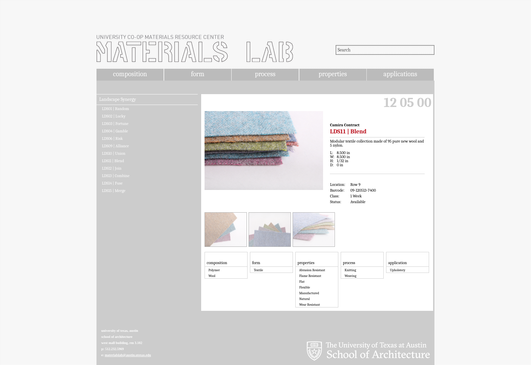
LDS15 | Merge (113, 190)
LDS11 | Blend (113, 160)
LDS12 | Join (111, 168)
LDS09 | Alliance (115, 146)
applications (400, 74)
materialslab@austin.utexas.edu (128, 355)
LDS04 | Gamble (115, 131)
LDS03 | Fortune (115, 123)
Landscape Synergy (117, 99)
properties (333, 74)
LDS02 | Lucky (114, 116)
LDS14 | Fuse (112, 183)
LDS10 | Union (113, 153)
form (198, 74)
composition (130, 74)
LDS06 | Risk (112, 138)
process (265, 74)
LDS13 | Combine (115, 175)
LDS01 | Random (115, 108)
